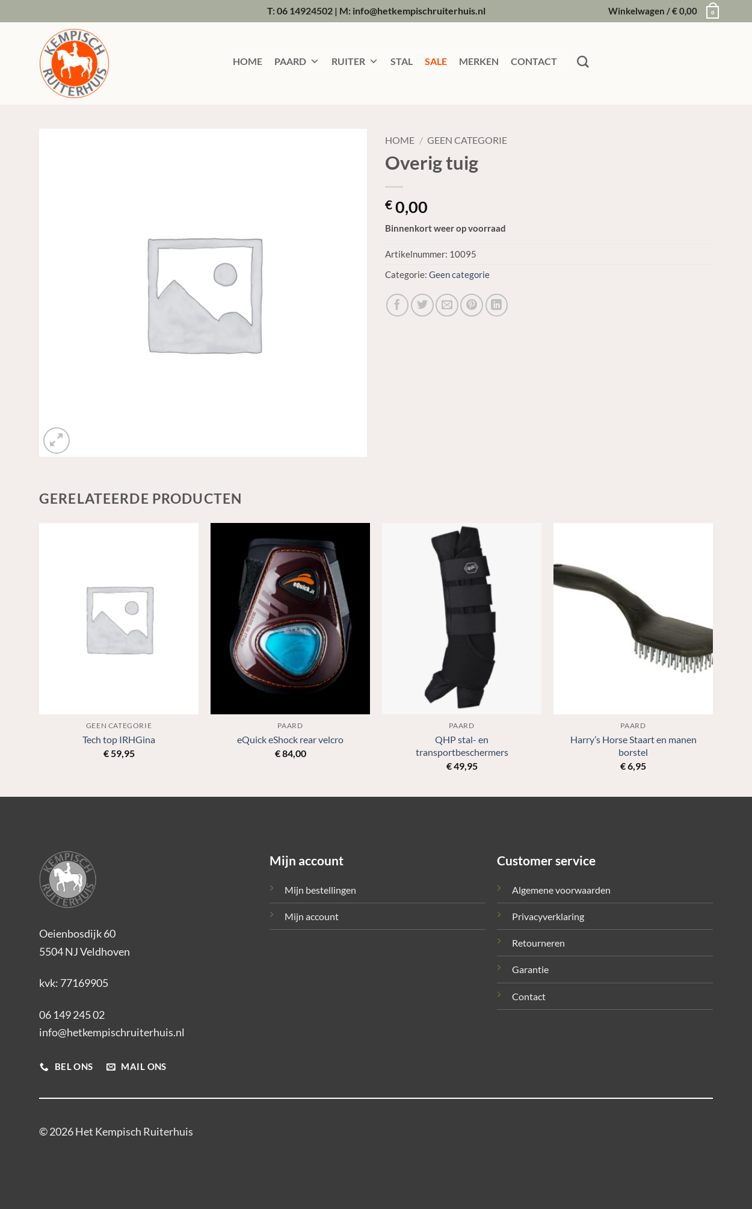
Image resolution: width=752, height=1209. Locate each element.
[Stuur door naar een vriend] (447, 305)
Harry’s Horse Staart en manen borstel (633, 746)
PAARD (296, 61)
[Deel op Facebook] (397, 305)
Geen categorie (467, 140)
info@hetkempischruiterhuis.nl (112, 1032)
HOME (247, 61)
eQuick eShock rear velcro (290, 739)
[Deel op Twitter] (422, 305)
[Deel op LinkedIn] (496, 305)
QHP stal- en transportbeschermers (462, 746)
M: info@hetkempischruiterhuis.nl (412, 10)
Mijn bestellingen (320, 889)
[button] (660, 11)
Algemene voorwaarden (561, 889)
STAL (401, 61)
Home (400, 140)
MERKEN (479, 61)
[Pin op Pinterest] (471, 305)
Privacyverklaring (548, 916)
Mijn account (312, 916)
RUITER (354, 61)
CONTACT (534, 61)
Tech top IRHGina (118, 739)
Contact (529, 996)
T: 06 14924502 (300, 10)
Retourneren (538, 942)
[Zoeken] (583, 62)
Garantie (530, 969)
